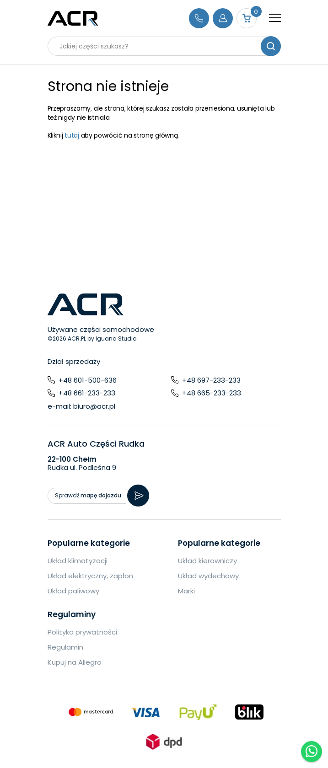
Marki (186, 591)
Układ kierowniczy (207, 560)
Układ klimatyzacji (78, 560)
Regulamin (65, 647)
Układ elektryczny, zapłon (90, 576)
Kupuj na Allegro (75, 662)
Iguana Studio (116, 338)
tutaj (72, 135)
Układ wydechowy (208, 576)
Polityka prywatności (82, 632)
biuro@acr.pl (94, 406)
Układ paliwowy (73, 591)
